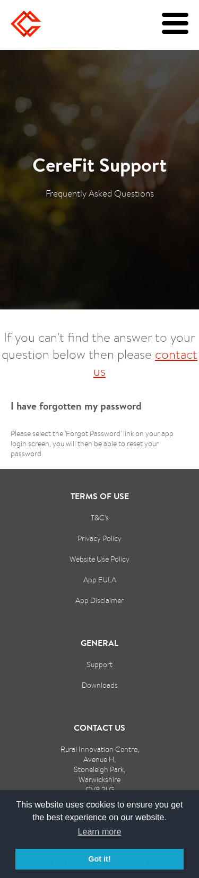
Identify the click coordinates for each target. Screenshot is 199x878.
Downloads (100, 685)
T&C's (100, 517)
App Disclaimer (99, 600)
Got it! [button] (99, 859)
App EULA (99, 579)
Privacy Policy (99, 538)
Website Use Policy (99, 559)
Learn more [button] (100, 831)
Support (99, 664)
